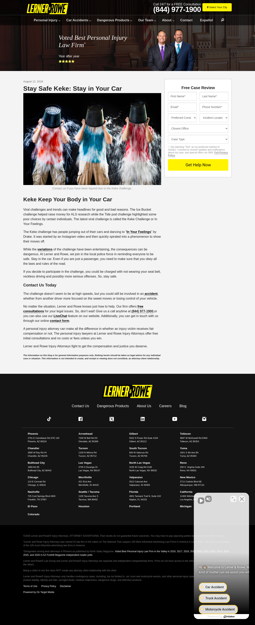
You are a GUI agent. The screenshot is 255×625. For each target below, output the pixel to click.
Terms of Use (30, 585)
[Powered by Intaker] (221, 616)
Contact (186, 20)
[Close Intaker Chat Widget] (242, 498)
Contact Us (80, 405)
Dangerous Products (113, 20)
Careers (165, 405)
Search (221, 20)
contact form (59, 320)
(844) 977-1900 (177, 9)
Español (206, 20)
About (167, 20)
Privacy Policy (48, 585)
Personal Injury (46, 20)
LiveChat (60, 316)
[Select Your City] (217, 7)
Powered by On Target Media (38, 591)
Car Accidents (77, 20)
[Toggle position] (233, 498)
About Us (144, 405)
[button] (50, 418)
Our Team (145, 20)
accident (151, 293)
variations (45, 249)
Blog (182, 405)
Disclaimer (65, 585)
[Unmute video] (184, 498)
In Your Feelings (139, 232)
